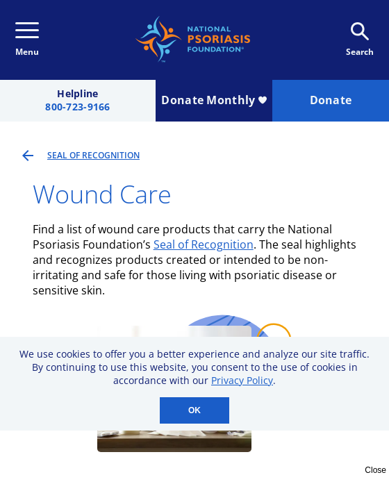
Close (375, 470)
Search (360, 40)
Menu (27, 40)
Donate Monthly (213, 100)
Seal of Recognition (204, 244)
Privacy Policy (242, 380)
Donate (331, 100)
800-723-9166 (77, 107)
